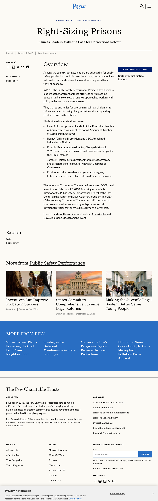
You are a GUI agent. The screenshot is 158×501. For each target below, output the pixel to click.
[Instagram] (100, 481)
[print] (28, 67)
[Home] (32, 389)
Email (95, 449)
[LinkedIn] (105, 481)
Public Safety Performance (57, 263)
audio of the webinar (65, 214)
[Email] (116, 454)
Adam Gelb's (99, 214)
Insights (11, 444)
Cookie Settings (117, 495)
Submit (145, 454)
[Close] (153, 495)
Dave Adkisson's (53, 217)
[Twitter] (109, 481)
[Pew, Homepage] (79, 6)
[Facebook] (95, 481)
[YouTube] (114, 481)
